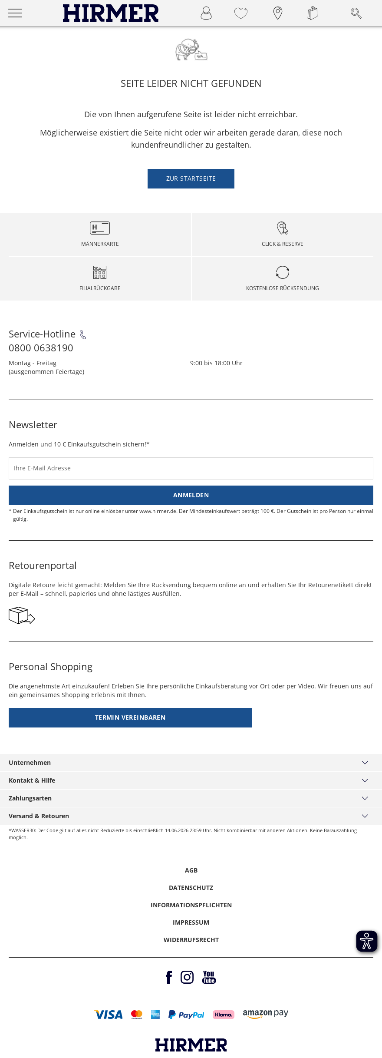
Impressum (191, 922)
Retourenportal (43, 565)
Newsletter (33, 424)
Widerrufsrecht (191, 940)
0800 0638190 (41, 347)
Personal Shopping (50, 666)
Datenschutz (191, 887)
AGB (191, 870)
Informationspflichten (191, 905)
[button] (108, 1014)
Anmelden (191, 495)
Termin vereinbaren (130, 717)
